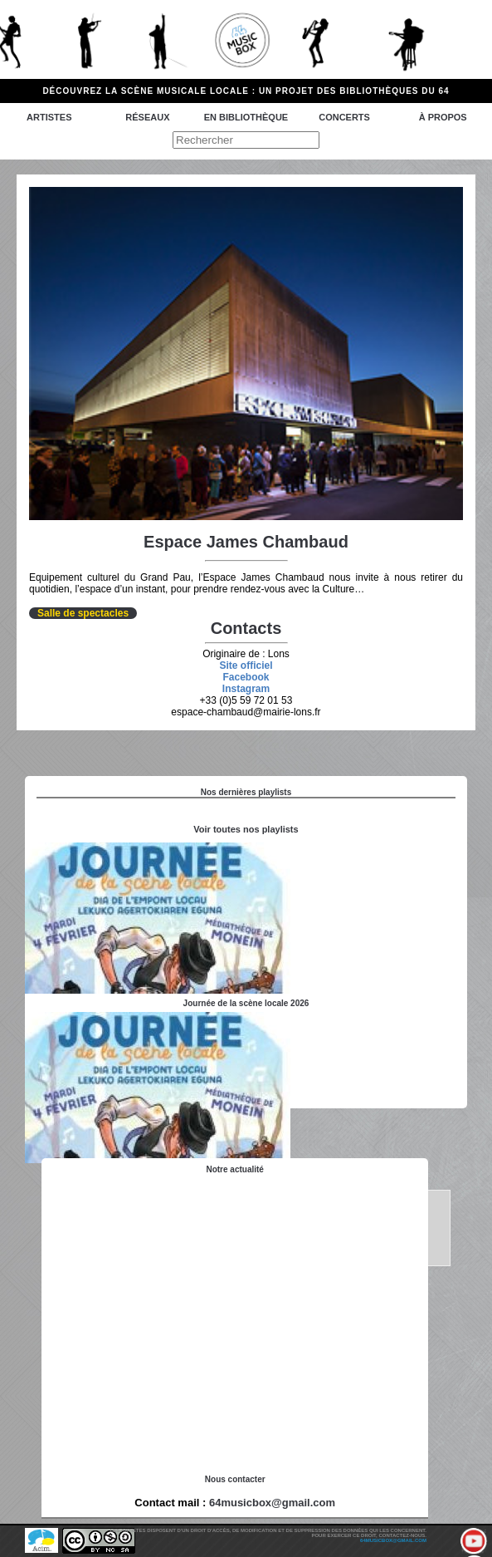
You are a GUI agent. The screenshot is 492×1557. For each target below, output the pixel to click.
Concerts (344, 117)
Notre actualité (234, 1169)
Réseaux (147, 117)
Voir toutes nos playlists (245, 829)
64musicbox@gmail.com (272, 1502)
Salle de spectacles (83, 613)
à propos (443, 117)
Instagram (246, 689)
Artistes (49, 117)
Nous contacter (235, 1479)
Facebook (245, 677)
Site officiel (245, 665)
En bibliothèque (246, 117)
